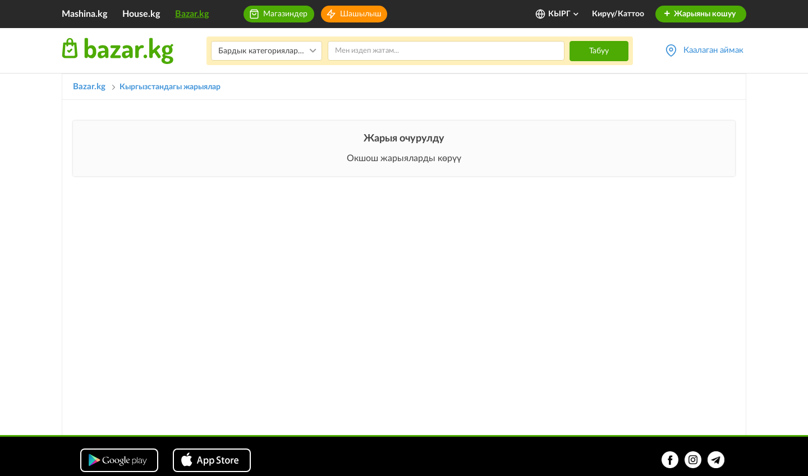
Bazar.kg (192, 14)
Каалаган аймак (713, 50)
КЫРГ (564, 14)
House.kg (141, 14)
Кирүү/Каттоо (618, 14)
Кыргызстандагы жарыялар (170, 87)
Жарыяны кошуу (699, 14)
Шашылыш (361, 14)
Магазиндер (285, 14)
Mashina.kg (84, 14)
